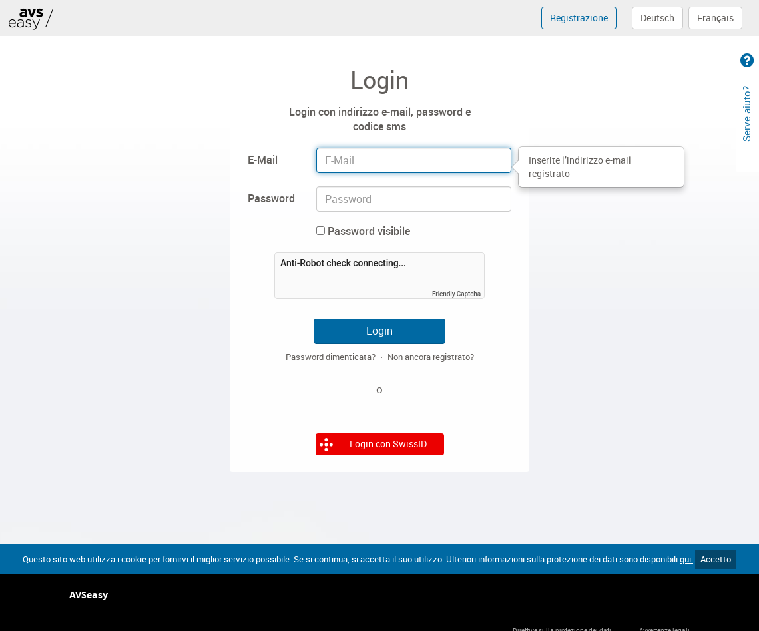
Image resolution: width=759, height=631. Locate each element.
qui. (686, 559)
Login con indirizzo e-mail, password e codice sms (380, 119)
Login (379, 330)
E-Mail (263, 159)
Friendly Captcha (456, 294)
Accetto (715, 559)
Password (271, 198)
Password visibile (363, 231)
